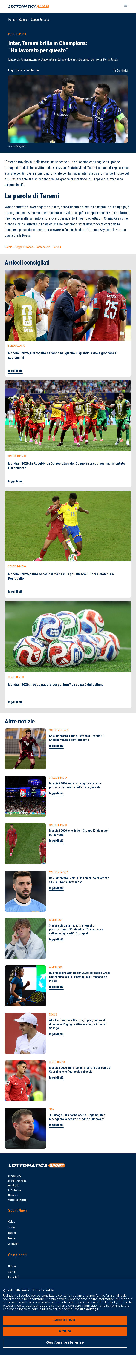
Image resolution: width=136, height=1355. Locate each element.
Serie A (57, 247)
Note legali (13, 1185)
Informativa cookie (17, 1180)
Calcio (23, 19)
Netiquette (13, 1195)
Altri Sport (13, 1244)
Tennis (11, 1227)
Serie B (12, 1271)
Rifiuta (65, 1331)
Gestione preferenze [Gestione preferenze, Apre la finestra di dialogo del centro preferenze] (65, 1342)
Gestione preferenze (17, 1199)
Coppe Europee (40, 19)
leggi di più (15, 371)
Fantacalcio (43, 247)
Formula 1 (13, 1277)
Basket (12, 1232)
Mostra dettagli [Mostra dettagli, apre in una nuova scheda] (86, 1309)
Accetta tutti (65, 1320)
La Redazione (14, 1190)
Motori (12, 1238)
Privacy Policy (14, 1176)
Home (11, 19)
